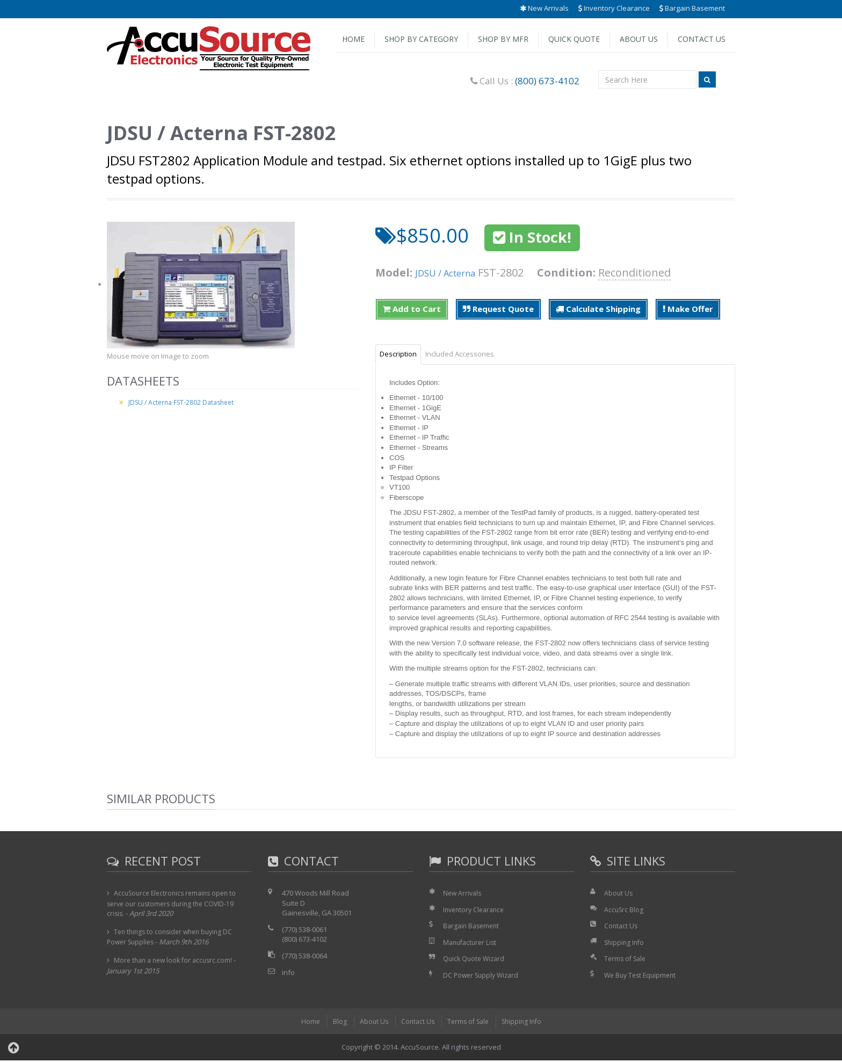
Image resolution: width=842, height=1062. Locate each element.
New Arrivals (544, 8)
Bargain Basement (692, 8)
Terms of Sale (626, 960)
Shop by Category (421, 39)
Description (402, 355)
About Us (639, 39)
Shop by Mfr (503, 39)
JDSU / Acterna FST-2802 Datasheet (184, 402)
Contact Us (701, 39)
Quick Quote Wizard (475, 960)
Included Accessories (472, 355)
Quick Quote (574, 39)
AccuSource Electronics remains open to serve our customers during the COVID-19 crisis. (175, 905)
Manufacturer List (471, 944)
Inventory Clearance (614, 8)
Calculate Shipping (598, 308)
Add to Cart (412, 308)
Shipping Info (625, 944)
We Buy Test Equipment (642, 976)
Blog (335, 1023)
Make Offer (688, 308)
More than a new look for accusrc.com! (176, 961)
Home (353, 39)
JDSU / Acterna (452, 272)
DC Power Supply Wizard (483, 976)
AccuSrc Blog (624, 911)
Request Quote (498, 308)
